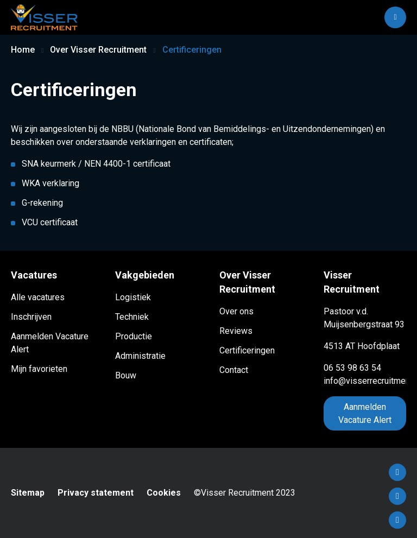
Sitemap (28, 493)
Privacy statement (96, 493)
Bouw (125, 375)
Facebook (397, 472)
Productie (133, 336)
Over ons (236, 311)
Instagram (397, 520)
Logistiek (133, 297)
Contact (233, 370)
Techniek (132, 317)
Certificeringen (247, 350)
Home (23, 50)
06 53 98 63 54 (352, 368)
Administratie (140, 356)
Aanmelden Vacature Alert (364, 413)
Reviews (235, 331)
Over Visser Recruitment (98, 50)
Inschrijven (31, 317)
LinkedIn (397, 496)
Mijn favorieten (39, 369)
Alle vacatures (38, 297)
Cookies (164, 493)
